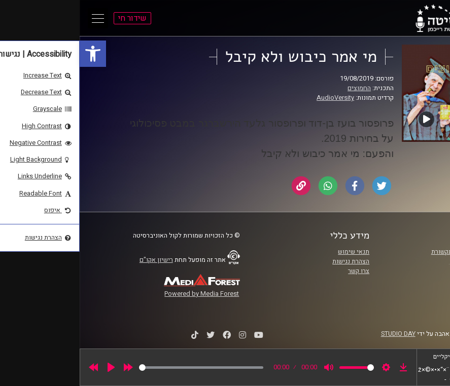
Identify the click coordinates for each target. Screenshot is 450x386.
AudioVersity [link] (255, 97)
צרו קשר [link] (279, 271)
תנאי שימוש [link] (274, 251)
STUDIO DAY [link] (318, 333)
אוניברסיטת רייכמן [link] (395, 261)
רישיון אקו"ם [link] (76, 259)
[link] (13, 54)
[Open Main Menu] (18, 18)
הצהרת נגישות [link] (271, 261)
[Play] (31, 367)
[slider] (121, 367)
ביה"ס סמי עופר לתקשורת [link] (386, 251)
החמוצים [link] (279, 88)
